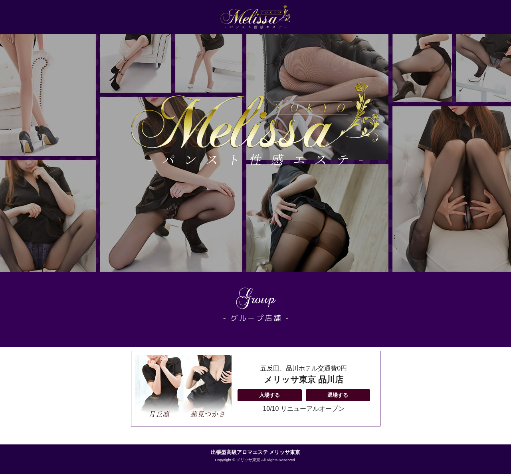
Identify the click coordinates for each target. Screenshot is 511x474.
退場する (337, 395)
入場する (269, 395)
